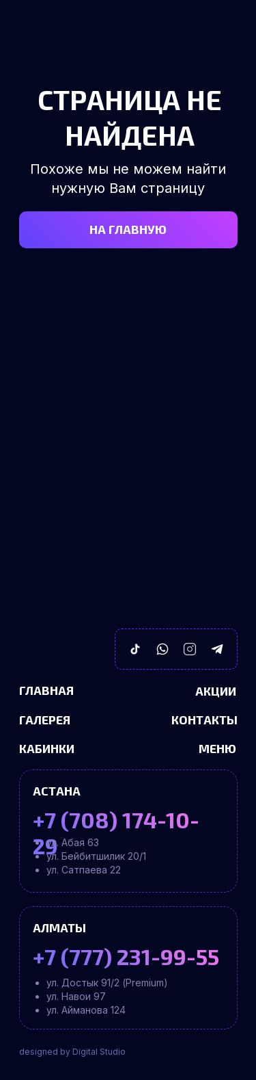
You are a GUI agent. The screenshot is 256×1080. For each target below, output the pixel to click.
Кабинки (46, 748)
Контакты (204, 719)
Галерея (44, 719)
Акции (215, 690)
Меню (217, 748)
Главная (46, 690)
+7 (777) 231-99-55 (126, 956)
